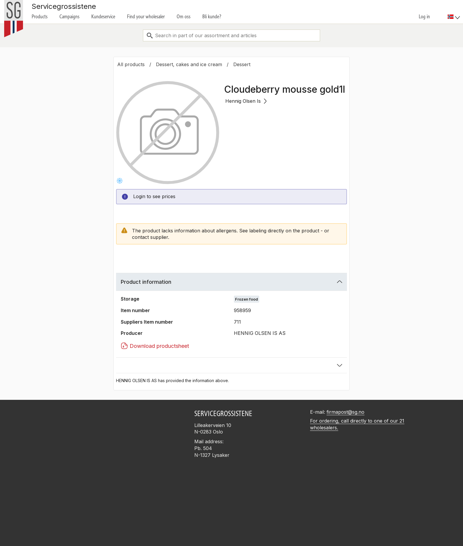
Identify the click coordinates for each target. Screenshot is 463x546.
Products (40, 16)
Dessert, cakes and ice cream (189, 64)
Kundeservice (103, 16)
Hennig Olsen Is (246, 101)
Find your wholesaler (146, 16)
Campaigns (69, 16)
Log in (424, 16)
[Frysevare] (119, 180)
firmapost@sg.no (345, 412)
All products (131, 64)
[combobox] (231, 35)
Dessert (241, 64)
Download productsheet (155, 345)
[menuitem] (455, 12)
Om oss (183, 16)
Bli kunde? (211, 16)
